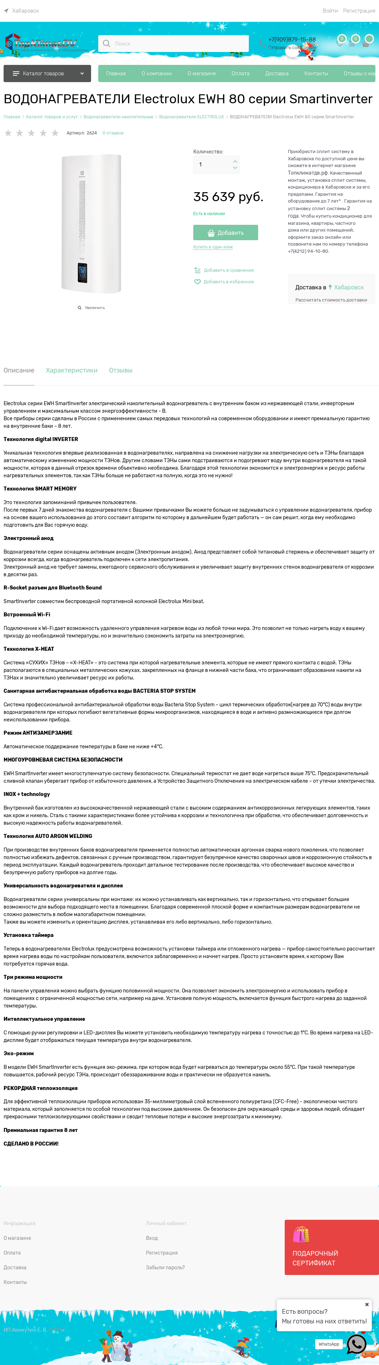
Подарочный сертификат (315, 1246)
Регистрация (359, 11)
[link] (21, 10)
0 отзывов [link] (113, 133)
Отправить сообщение (292, 47)
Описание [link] (19, 370)
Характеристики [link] (72, 370)
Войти (330, 11)
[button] (235, 162)
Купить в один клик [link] (213, 247)
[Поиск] (106, 43)
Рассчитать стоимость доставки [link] (331, 300)
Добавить (231, 233)
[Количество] (216, 165)
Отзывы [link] (121, 370)
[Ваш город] (366, 1304)
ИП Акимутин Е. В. (25, 1330)
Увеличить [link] (95, 307)
